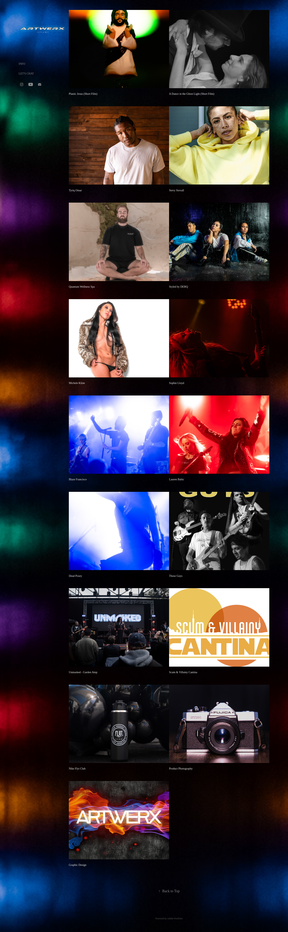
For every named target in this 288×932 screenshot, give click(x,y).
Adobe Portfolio (175, 918)
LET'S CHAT (26, 73)
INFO (22, 63)
